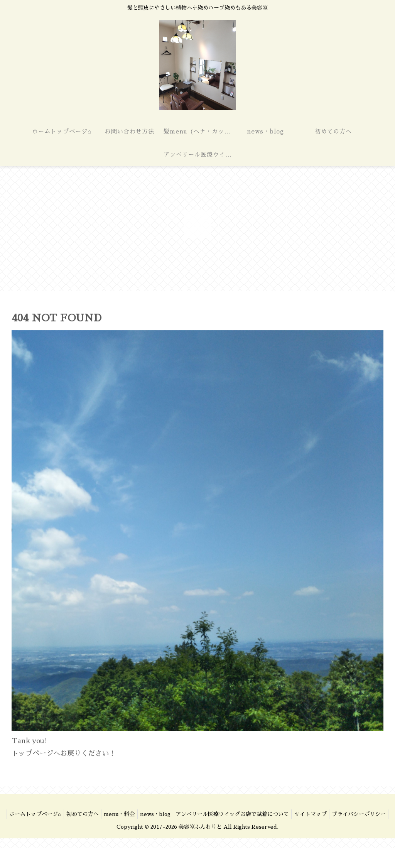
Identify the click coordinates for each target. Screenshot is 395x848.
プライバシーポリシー (197, 823)
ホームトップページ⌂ (57, 814)
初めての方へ (108, 814)
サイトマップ (347, 814)
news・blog (186, 814)
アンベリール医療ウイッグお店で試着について (266, 814)
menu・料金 (147, 814)
